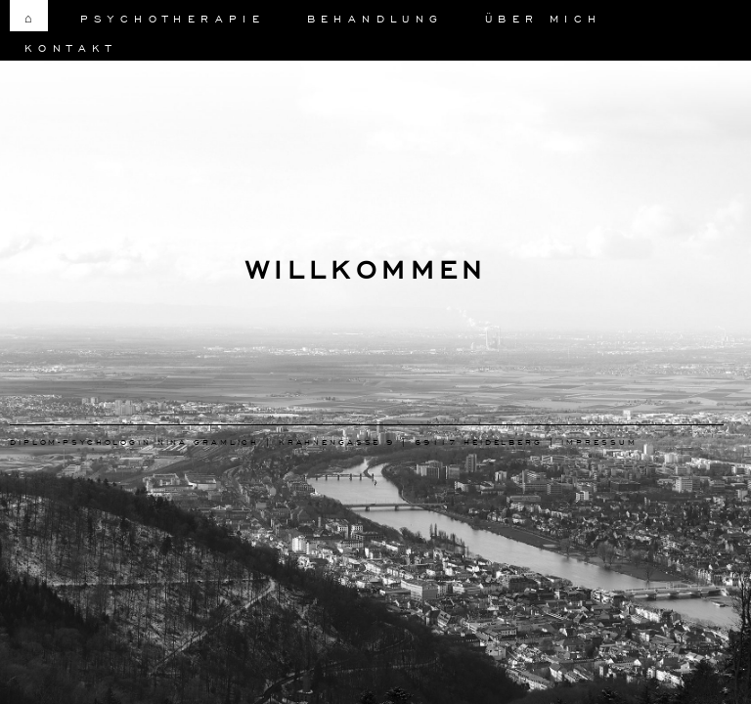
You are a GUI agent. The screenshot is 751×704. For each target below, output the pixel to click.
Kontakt (70, 47)
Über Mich (543, 18)
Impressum (599, 441)
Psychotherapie (173, 18)
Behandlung (375, 18)
